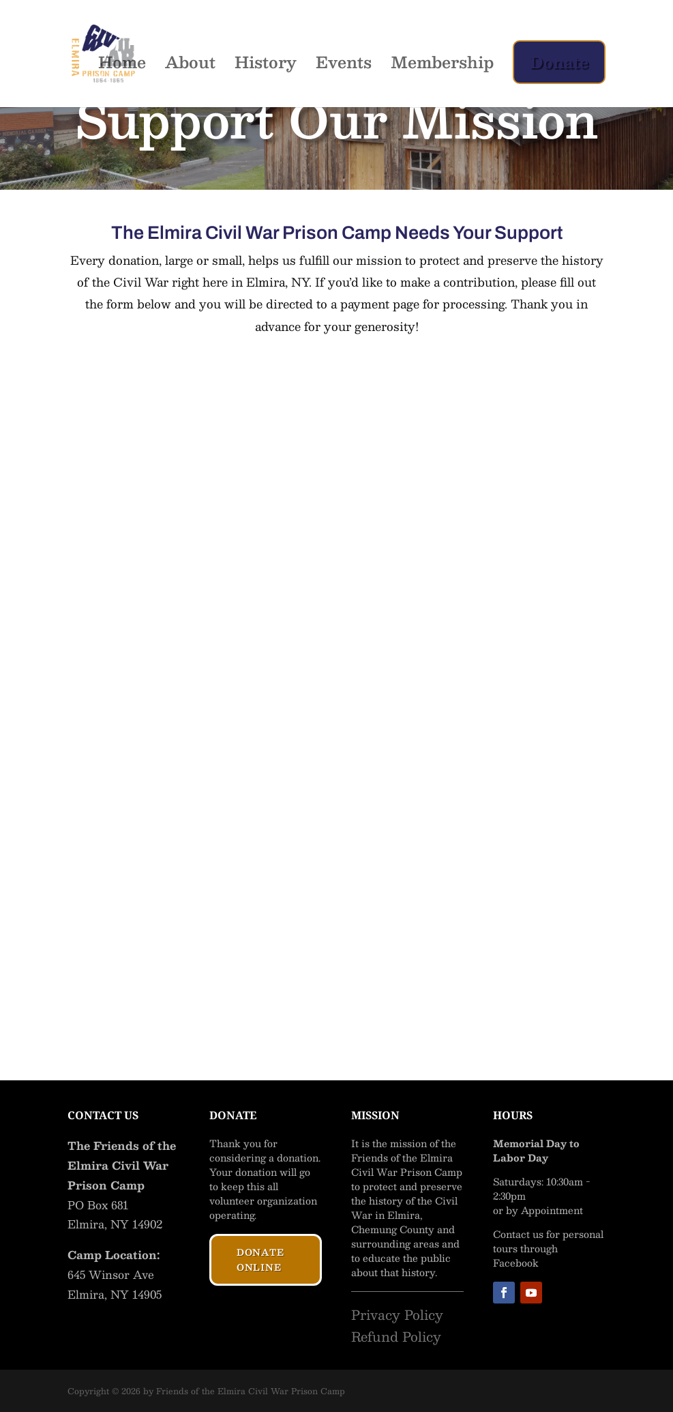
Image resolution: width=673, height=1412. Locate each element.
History (266, 66)
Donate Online (260, 1260)
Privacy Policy (397, 1314)
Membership (442, 66)
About (190, 66)
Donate (559, 61)
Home (122, 66)
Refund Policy (396, 1336)
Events (344, 66)
